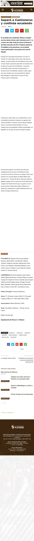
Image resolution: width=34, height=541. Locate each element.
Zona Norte (13, 325)
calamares (12, 321)
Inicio (2, 14)
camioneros (20, 321)
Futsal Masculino (23, 14)
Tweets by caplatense (7, 400)
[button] (31, 9)
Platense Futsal (23, 323)
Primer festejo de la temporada (22, 382)
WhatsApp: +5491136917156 (23, 427)
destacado (27, 321)
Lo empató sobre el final (8, 346)
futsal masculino (13, 323)
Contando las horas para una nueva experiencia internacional (25, 348)
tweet (22, 337)
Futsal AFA (4, 323)
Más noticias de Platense (9, 360)
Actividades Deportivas (11, 14)
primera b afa (5, 325)
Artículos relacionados (8, 357)
